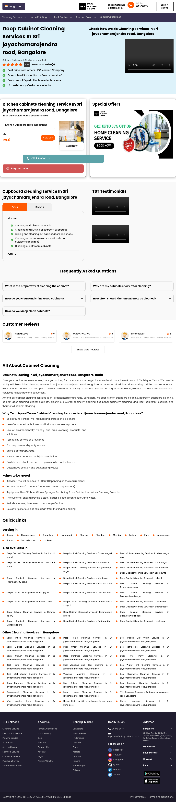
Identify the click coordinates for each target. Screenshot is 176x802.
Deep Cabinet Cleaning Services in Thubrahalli (29, 601)
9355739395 (142, 5)
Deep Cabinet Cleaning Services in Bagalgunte (143, 572)
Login (40, 756)
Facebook (115, 749)
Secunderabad (28, 540)
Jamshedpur (163, 535)
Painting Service (10, 738)
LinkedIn (114, 769)
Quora (114, 764)
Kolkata (133, 535)
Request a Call (20, 168)
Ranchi (10, 535)
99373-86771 (118, 728)
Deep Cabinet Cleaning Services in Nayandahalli (144, 567)
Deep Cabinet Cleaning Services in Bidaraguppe (143, 606)
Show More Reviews (88, 349)
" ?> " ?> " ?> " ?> (29, 125)
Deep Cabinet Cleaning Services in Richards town (87, 583)
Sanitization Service (12, 765)
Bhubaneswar (28, 535)
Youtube (115, 754)
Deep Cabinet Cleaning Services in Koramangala (144, 562)
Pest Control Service (12, 733)
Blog (40, 738)
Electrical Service (10, 751)
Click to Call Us (40, 158)
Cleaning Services (14, 17)
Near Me (42, 742)
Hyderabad (66, 535)
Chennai (84, 535)
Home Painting (41, 17)
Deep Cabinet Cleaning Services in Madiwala (85, 578)
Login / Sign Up (164, 6)
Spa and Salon (86, 17)
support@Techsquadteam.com (123, 736)
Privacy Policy (44, 733)
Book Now (71, 146)
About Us (42, 751)
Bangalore (48, 535)
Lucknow (48, 540)
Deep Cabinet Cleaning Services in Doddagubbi (86, 621)
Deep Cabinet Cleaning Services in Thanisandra (86, 562)
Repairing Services (110, 17)
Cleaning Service (10, 728)
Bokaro (10, 540)
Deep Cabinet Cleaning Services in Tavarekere (143, 601)
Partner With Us (45, 761)
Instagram (116, 759)
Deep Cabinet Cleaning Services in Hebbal (141, 578)
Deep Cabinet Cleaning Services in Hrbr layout (142, 621)
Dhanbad (100, 535)
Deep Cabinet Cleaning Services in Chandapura (87, 592)
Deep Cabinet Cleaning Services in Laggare (28, 592)
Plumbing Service (10, 761)
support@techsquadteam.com (116, 6)
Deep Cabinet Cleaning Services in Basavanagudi (87, 553)
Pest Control (63, 17)
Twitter (114, 774)
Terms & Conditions (47, 728)
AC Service (7, 742)
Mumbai (117, 535)
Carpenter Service (11, 756)
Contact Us (43, 747)
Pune (146, 535)
